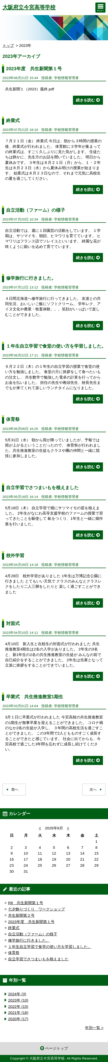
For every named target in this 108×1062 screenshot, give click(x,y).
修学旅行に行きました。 (31, 278)
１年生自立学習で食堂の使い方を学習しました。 (56, 346)
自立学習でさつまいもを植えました (42, 487)
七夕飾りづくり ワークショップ (36, 909)
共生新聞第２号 (21, 915)
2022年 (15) (18, 1006)
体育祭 (13, 419)
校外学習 (15, 555)
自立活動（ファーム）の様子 (35, 210)
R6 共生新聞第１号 (25, 903)
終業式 (13, 120)
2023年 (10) (18, 1000)
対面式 (13, 623)
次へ (93, 789)
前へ (14, 789)
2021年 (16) (18, 1012)
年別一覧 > (94, 1028)
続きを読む (85, 100)
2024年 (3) (17, 994)
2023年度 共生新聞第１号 (34, 68)
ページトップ (56, 1048)
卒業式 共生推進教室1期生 (34, 696)
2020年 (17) (18, 1019)
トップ (8, 45)
